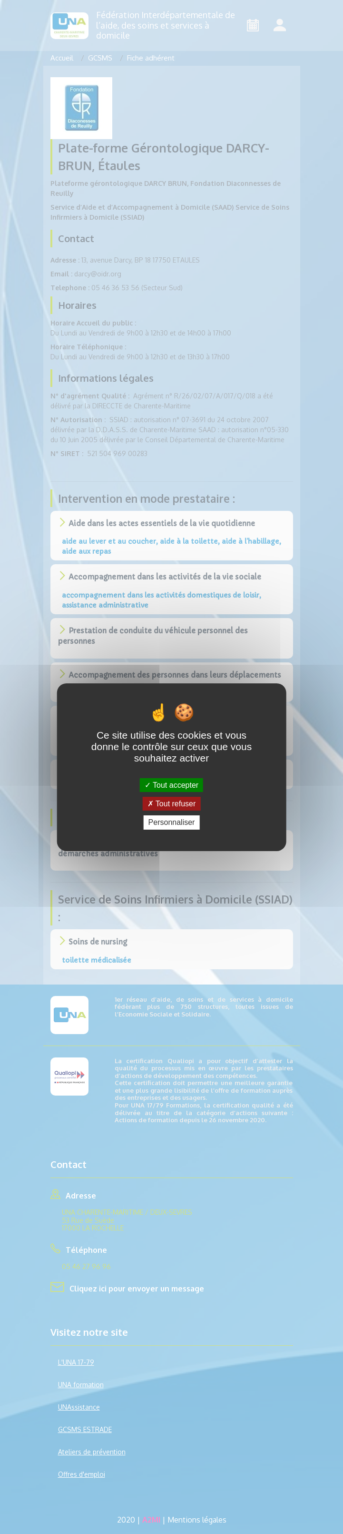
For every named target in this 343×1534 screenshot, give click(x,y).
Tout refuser (171, 804)
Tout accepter (171, 785)
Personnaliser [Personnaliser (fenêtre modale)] (171, 822)
